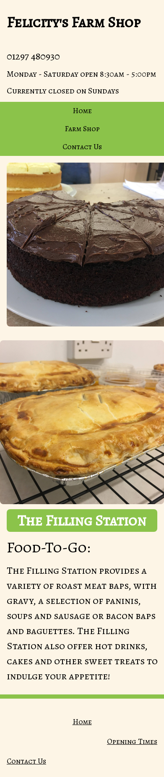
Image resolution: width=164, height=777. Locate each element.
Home (82, 111)
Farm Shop (82, 129)
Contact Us (82, 147)
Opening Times (132, 741)
